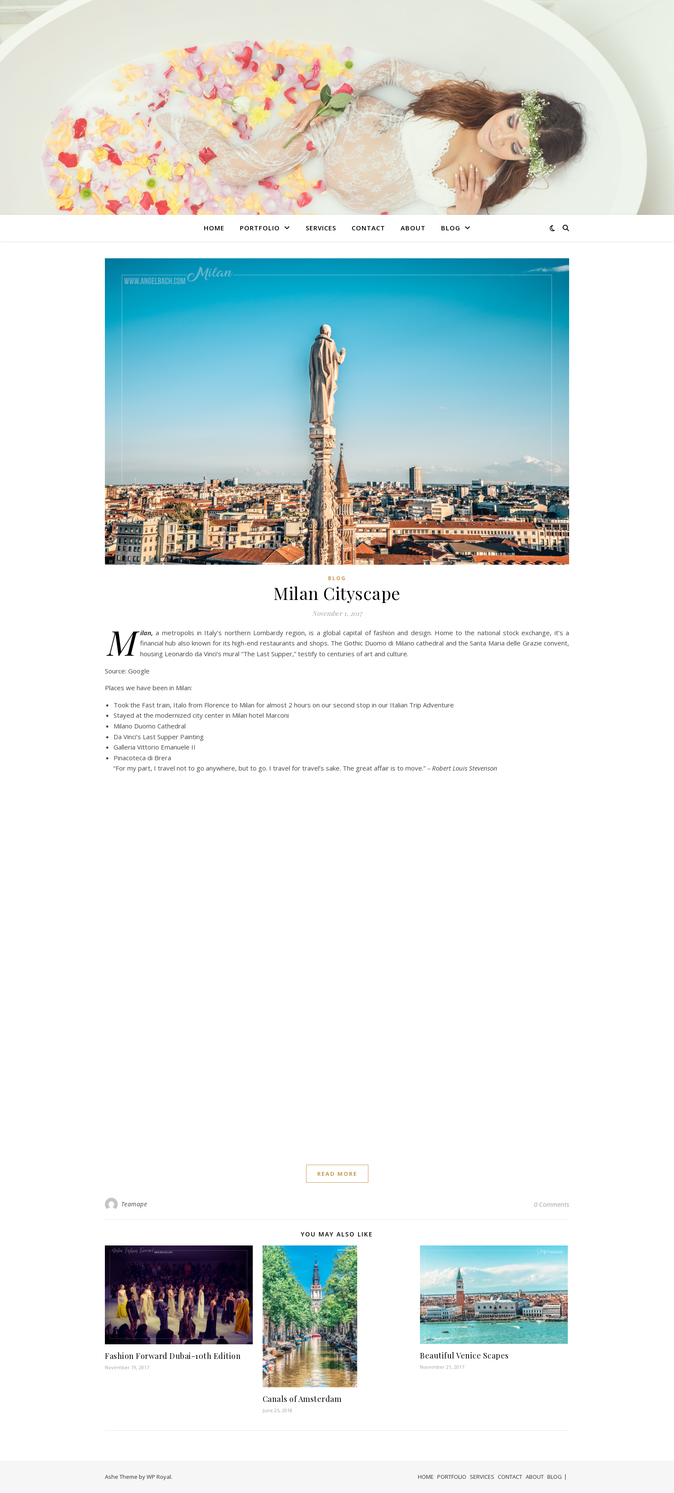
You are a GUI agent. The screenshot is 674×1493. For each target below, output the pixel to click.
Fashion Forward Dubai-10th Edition (173, 1356)
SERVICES (321, 227)
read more (337, 1174)
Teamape (134, 1204)
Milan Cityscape (337, 592)
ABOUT (413, 227)
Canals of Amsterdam (302, 1399)
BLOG (450, 227)
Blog (337, 578)
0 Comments (551, 1204)
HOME (214, 227)
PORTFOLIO (260, 227)
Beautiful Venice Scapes (464, 1355)
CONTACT (368, 227)
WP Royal (159, 1477)
